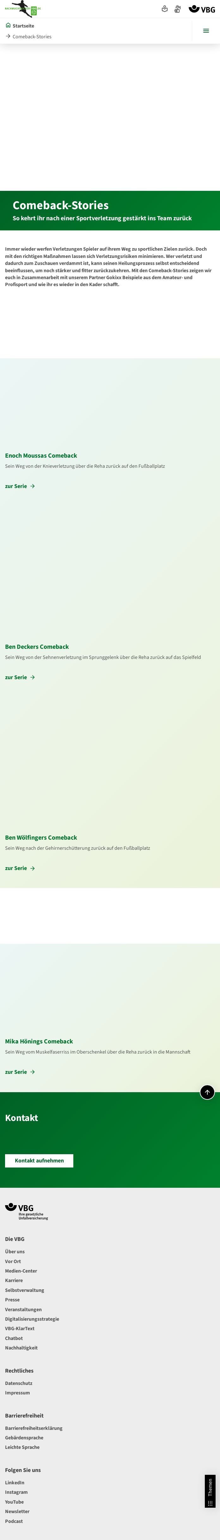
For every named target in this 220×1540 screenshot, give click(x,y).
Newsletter (17, 1511)
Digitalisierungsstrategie (32, 1319)
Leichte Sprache (22, 1447)
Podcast (14, 1521)
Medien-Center (21, 1271)
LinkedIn (14, 1482)
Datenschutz (18, 1383)
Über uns (15, 1251)
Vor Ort (13, 1261)
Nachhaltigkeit (21, 1347)
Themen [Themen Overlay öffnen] (210, 1492)
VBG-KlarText (19, 1328)
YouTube (14, 1502)
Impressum (17, 1392)
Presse (12, 1299)
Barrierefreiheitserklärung (34, 1428)
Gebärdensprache (24, 1437)
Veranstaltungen (23, 1309)
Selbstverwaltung (24, 1290)
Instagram (16, 1492)
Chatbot (14, 1338)
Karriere (14, 1280)
